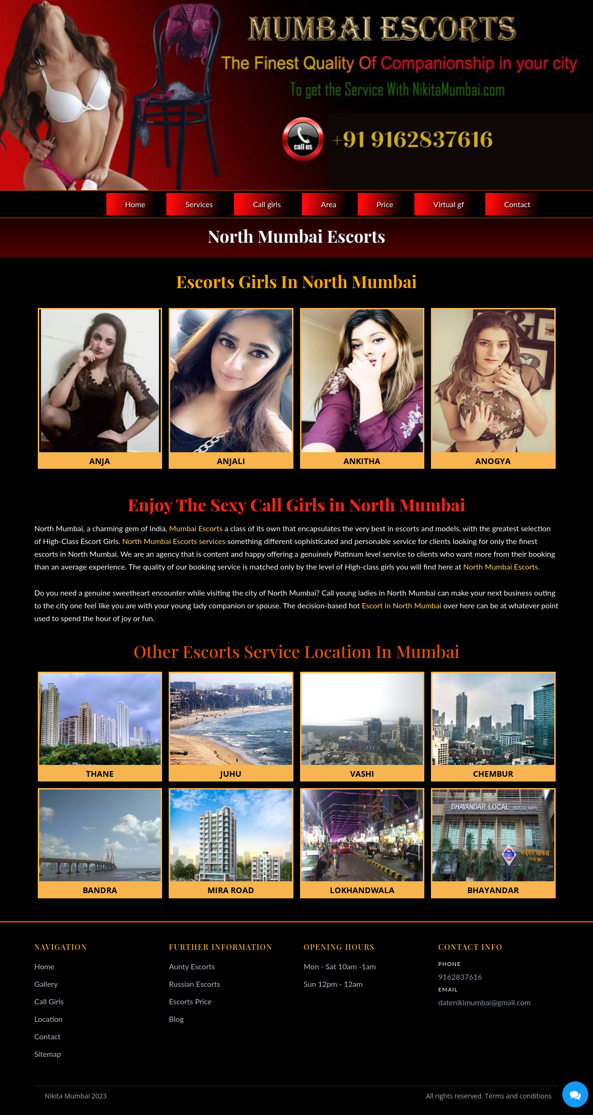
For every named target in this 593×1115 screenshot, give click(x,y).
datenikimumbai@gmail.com (484, 1002)
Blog (176, 1018)
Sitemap (47, 1053)
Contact (517, 204)
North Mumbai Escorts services (174, 540)
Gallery (46, 983)
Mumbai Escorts (196, 528)
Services (199, 204)
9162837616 (460, 976)
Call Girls (49, 1001)
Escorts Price (190, 1001)
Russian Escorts (194, 983)
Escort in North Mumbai (400, 605)
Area (328, 204)
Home (135, 204)
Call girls (267, 204)
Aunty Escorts (192, 966)
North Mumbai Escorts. (501, 566)
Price (385, 204)
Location (48, 1018)
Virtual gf (448, 204)
